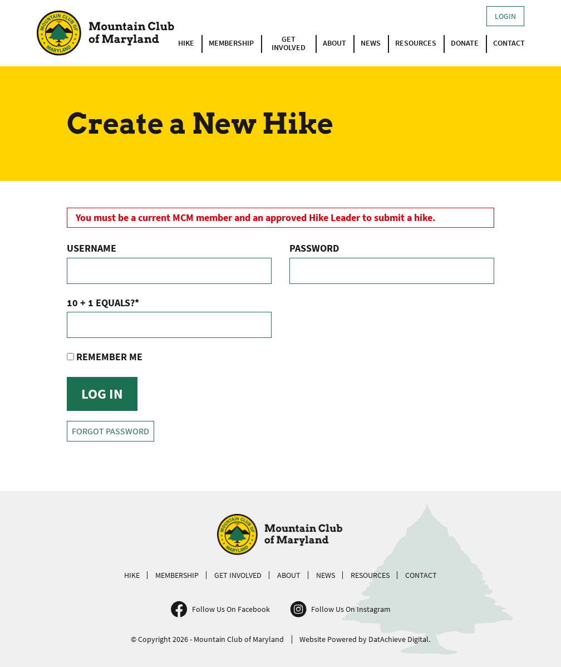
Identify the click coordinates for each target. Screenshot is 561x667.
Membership (231, 43)
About (334, 43)
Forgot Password (110, 431)
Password (314, 248)
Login (505, 16)
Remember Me (104, 356)
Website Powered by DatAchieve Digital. (364, 639)
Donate (465, 43)
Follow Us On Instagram (351, 609)
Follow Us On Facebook (231, 609)
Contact (509, 43)
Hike (186, 43)
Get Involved (289, 43)
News (371, 43)
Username (91, 248)
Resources (415, 43)
